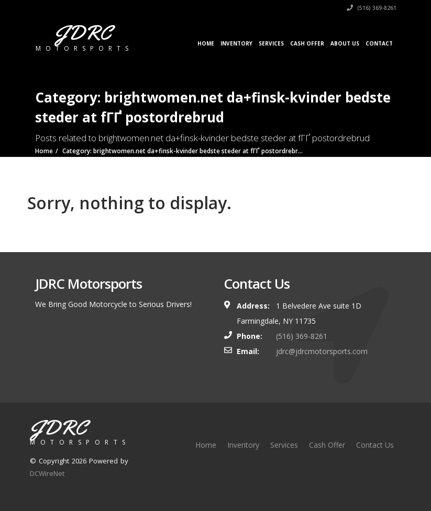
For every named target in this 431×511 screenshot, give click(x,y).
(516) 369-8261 (371, 8)
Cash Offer (307, 43)
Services (271, 43)
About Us (344, 43)
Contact (379, 43)
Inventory (236, 43)
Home (205, 43)
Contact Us (375, 445)
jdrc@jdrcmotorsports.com (322, 351)
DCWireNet (47, 473)
